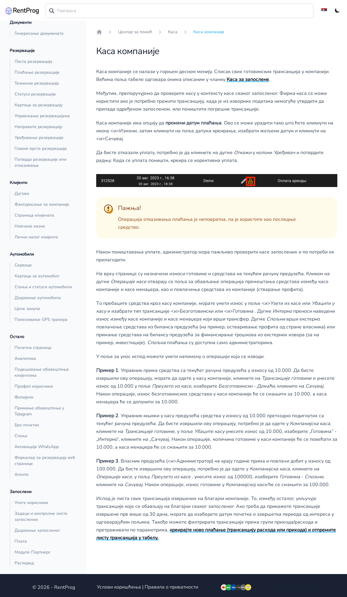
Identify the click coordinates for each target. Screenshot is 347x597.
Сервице (23, 265)
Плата (21, 541)
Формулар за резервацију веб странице (45, 460)
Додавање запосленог (37, 530)
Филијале (24, 397)
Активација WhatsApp (37, 447)
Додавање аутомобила (38, 298)
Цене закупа (27, 308)
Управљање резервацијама (42, 116)
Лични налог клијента (36, 237)
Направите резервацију (38, 127)
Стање (21, 436)
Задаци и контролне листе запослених (41, 516)
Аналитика (25, 358)
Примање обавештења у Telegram (39, 411)
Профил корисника (34, 386)
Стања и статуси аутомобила (43, 287)
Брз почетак (27, 425)
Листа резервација (33, 61)
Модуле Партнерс (33, 552)
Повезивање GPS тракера (41, 319)
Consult (306, 587)
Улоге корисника (31, 502)
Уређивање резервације (39, 137)
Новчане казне (30, 226)
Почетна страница (33, 347)
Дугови (22, 193)
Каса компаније (208, 32)
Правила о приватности (171, 587)
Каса (173, 32)
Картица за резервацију (39, 105)
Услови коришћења (119, 587)
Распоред (24, 563)
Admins (281, 587)
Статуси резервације (35, 94)
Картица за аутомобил (37, 276)
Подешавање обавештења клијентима (42, 372)
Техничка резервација (37, 83)
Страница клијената (34, 215)
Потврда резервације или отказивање (40, 162)
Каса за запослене (248, 79)
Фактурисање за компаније (42, 204)
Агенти (21, 474)
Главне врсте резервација (41, 148)
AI (294, 587)
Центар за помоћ (135, 32)
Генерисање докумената (39, 33)
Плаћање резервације (37, 72)
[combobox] (179, 11)
